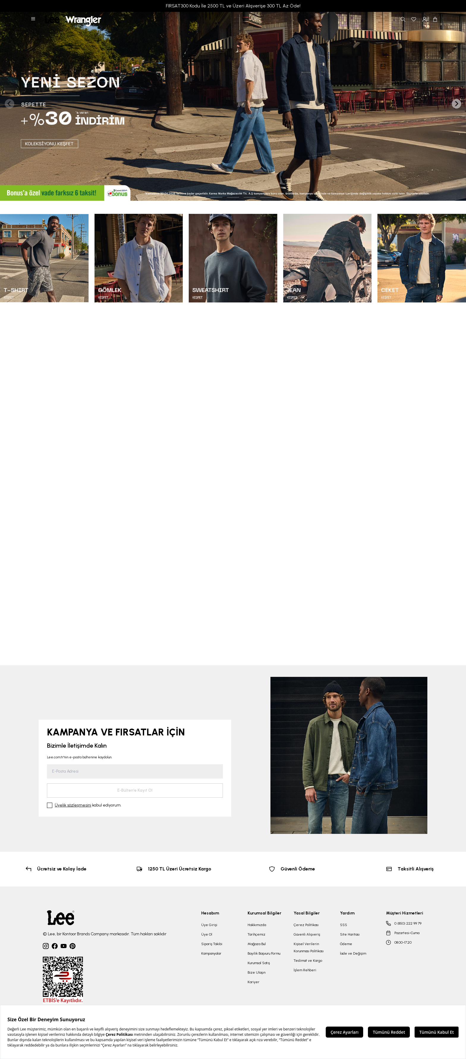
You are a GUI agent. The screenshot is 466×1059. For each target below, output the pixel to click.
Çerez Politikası (306, 925)
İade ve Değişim (353, 953)
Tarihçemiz (256, 934)
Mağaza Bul (257, 944)
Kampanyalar (211, 953)
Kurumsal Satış (259, 963)
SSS (343, 925)
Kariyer (253, 982)
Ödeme (346, 944)
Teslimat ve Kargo (308, 960)
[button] (34, 19)
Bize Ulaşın (256, 972)
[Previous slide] (9, 104)
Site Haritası (350, 934)
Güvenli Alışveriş (307, 934)
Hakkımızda (257, 925)
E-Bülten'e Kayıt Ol (134, 790)
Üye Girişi (209, 925)
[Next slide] (456, 104)
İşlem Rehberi (305, 970)
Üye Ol (206, 934)
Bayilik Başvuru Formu (264, 953)
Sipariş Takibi (211, 944)
